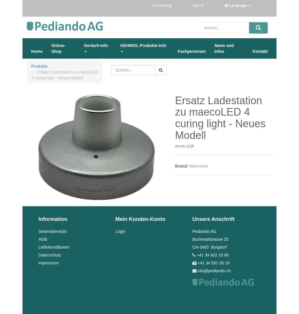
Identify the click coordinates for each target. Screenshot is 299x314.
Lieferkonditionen (54, 247)
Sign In (198, 5)
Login (120, 231)
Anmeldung (162, 5)
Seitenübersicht (53, 231)
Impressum (49, 263)
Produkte (39, 66)
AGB (43, 239)
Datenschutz (50, 255)
